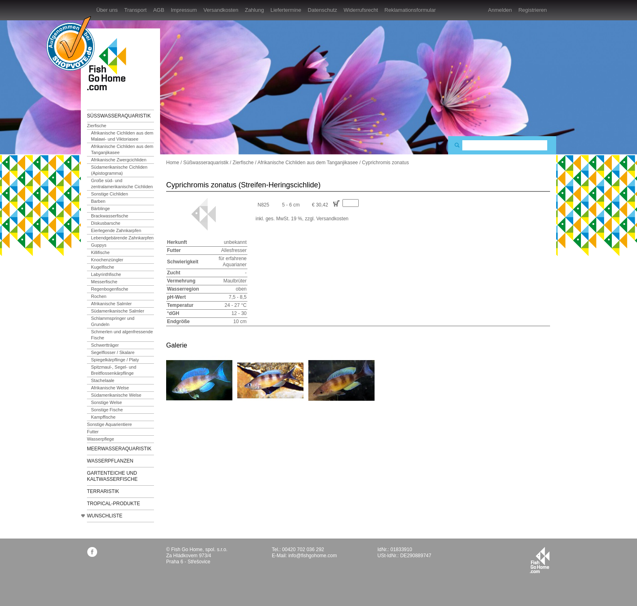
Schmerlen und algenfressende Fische (122, 334)
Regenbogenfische (109, 289)
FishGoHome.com (109, 64)
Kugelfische (102, 267)
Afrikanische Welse (110, 387)
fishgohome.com (539, 560)
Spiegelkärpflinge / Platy (115, 359)
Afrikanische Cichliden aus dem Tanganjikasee (122, 149)
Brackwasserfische (109, 215)
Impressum (184, 10)
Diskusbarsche (105, 223)
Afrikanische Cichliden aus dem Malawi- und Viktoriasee (122, 135)
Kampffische (103, 417)
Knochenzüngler (107, 259)
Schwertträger (105, 345)
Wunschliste (104, 516)
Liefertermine (286, 10)
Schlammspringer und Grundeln (112, 321)
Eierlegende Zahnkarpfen (116, 230)
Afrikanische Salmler (111, 303)
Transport (135, 10)
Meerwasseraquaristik (119, 449)
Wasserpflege (100, 439)
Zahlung (254, 10)
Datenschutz (322, 10)
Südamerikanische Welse (116, 395)
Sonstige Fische (107, 409)
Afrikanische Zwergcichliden (118, 159)
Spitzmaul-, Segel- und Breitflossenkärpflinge (113, 370)
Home (172, 162)
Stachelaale (103, 380)
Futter (93, 431)
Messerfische (104, 281)
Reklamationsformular (410, 10)
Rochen (98, 296)
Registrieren (532, 10)
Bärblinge (100, 208)
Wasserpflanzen (110, 461)
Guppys (98, 245)
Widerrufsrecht (361, 10)
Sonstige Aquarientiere (109, 424)
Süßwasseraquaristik (119, 116)
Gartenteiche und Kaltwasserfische (112, 476)
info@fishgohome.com (312, 555)
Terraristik (103, 491)
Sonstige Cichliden (109, 193)
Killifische (100, 252)
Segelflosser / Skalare (112, 352)
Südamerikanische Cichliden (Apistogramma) (119, 170)
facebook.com (92, 552)
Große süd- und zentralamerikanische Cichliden (122, 183)
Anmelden (500, 10)
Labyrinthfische (106, 274)
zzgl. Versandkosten (326, 219)
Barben (98, 201)
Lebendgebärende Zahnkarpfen (122, 237)
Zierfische (96, 125)
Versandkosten (221, 10)
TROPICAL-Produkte (113, 503)
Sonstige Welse (106, 402)
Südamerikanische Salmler (117, 310)
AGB (158, 10)
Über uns (107, 10)
